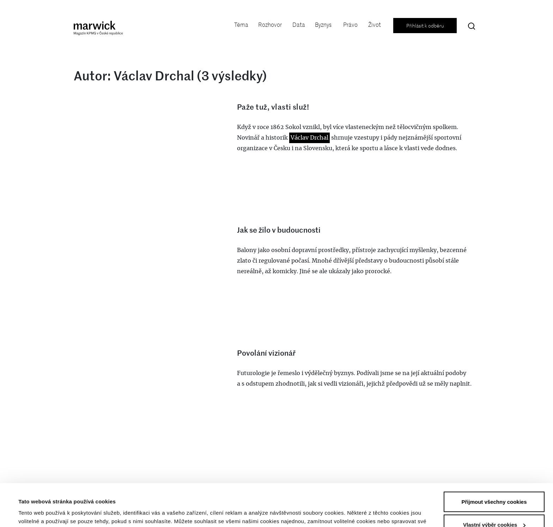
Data (298, 24)
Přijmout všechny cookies (494, 462)
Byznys (323, 24)
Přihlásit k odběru (425, 25)
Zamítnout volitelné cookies (494, 508)
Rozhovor (270, 24)
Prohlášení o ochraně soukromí (275, 490)
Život (374, 24)
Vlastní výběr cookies (45, 509)
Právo (350, 24)
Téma (241, 24)
